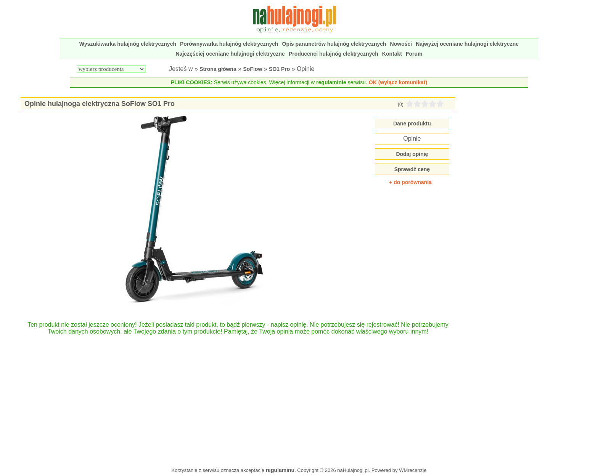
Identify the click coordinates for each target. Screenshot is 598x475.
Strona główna (217, 69)
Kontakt (392, 54)
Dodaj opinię (412, 154)
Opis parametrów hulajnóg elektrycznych (334, 44)
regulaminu (280, 470)
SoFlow (252, 69)
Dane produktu (412, 123)
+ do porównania (410, 182)
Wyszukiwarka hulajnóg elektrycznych (127, 44)
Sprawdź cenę (412, 169)
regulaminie (331, 82)
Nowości (401, 44)
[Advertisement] (238, 397)
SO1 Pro (279, 69)
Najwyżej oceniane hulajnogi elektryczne (467, 44)
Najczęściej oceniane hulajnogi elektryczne (230, 54)
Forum (414, 54)
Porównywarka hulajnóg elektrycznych (229, 44)
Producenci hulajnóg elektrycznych (333, 54)
